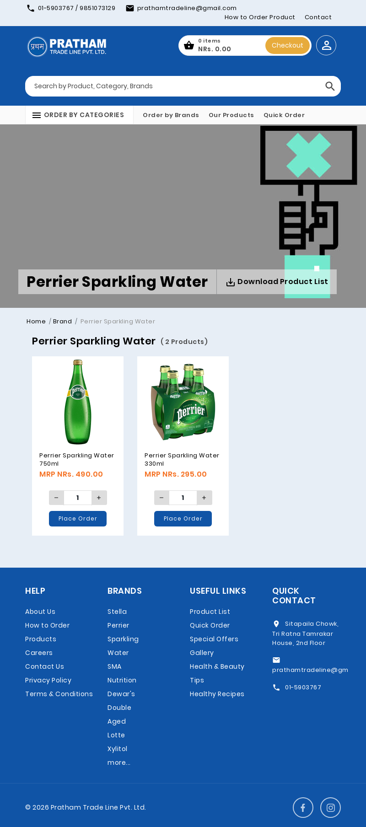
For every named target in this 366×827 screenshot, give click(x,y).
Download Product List (276, 282)
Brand (62, 321)
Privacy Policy (48, 680)
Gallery (202, 652)
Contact (318, 17)
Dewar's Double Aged (121, 707)
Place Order (78, 518)
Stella (117, 611)
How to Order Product (260, 17)
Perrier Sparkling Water (123, 639)
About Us (40, 611)
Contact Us (44, 666)
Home (36, 321)
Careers (39, 652)
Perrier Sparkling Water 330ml (182, 459)
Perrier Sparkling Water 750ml (76, 459)
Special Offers (214, 639)
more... (119, 762)
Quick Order (284, 115)
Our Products (231, 115)
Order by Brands (171, 115)
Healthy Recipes (217, 693)
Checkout (287, 45)
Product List (210, 611)
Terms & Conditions (59, 693)
